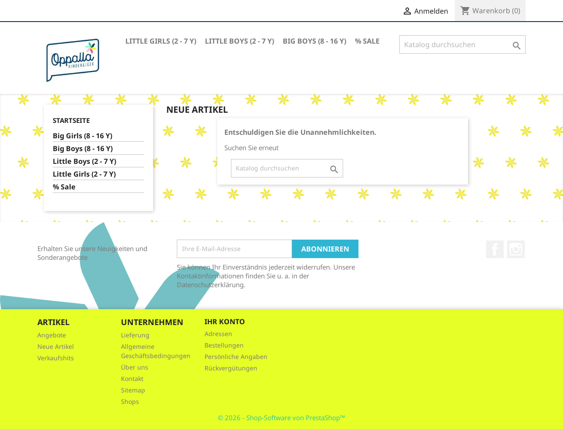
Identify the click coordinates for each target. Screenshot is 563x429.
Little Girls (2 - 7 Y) (160, 41)
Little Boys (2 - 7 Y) (239, 41)
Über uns (134, 367)
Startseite (71, 120)
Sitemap (133, 390)
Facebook (495, 249)
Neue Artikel (55, 346)
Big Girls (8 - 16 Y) (82, 136)
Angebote (51, 335)
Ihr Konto (225, 321)
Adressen (218, 333)
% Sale (367, 41)
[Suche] (462, 44)
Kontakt (132, 378)
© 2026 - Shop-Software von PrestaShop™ (281, 417)
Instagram (516, 249)
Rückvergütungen (231, 368)
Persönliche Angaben (236, 356)
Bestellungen (224, 345)
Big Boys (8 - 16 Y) (314, 41)
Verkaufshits (55, 358)
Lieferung (135, 335)
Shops (130, 401)
